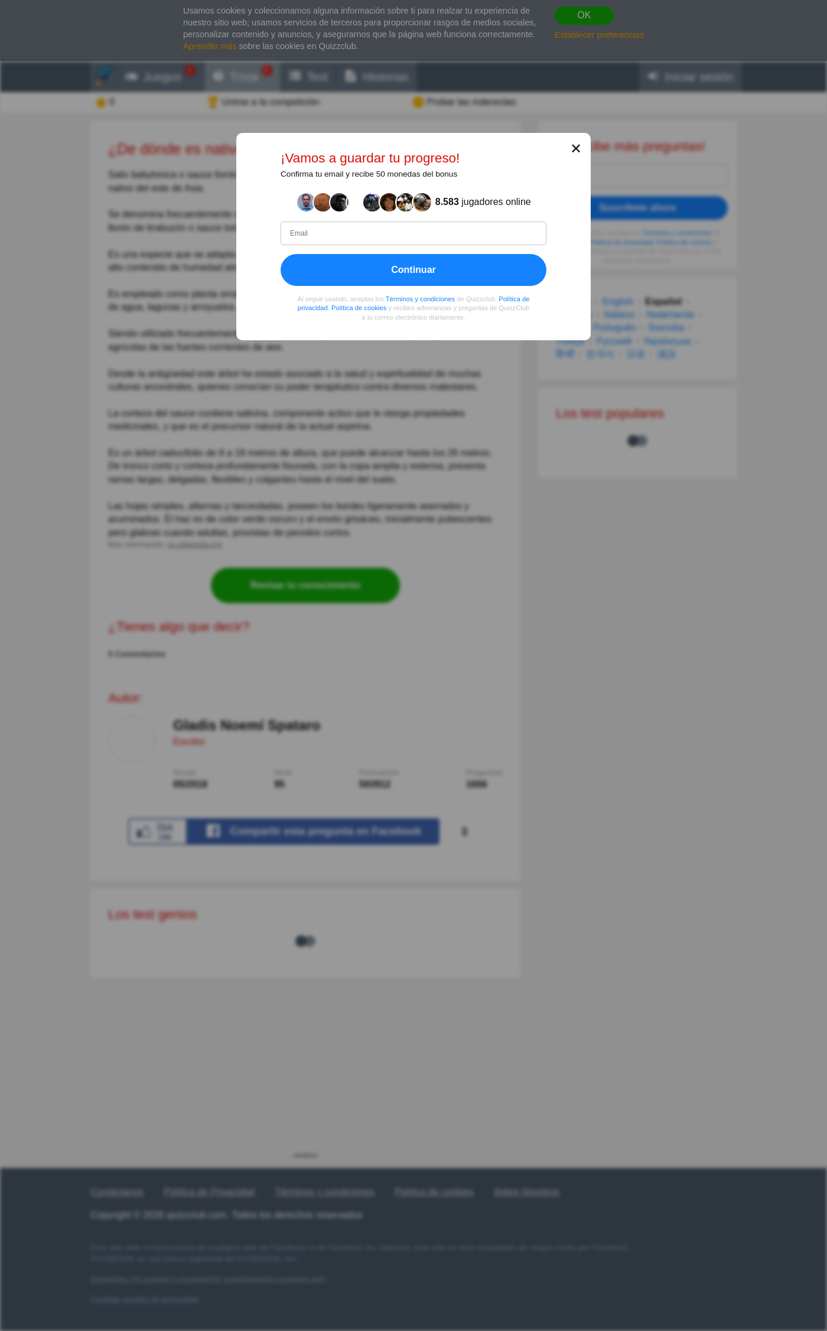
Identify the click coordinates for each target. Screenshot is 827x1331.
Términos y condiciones (420, 298)
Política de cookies (358, 308)
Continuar (413, 270)
